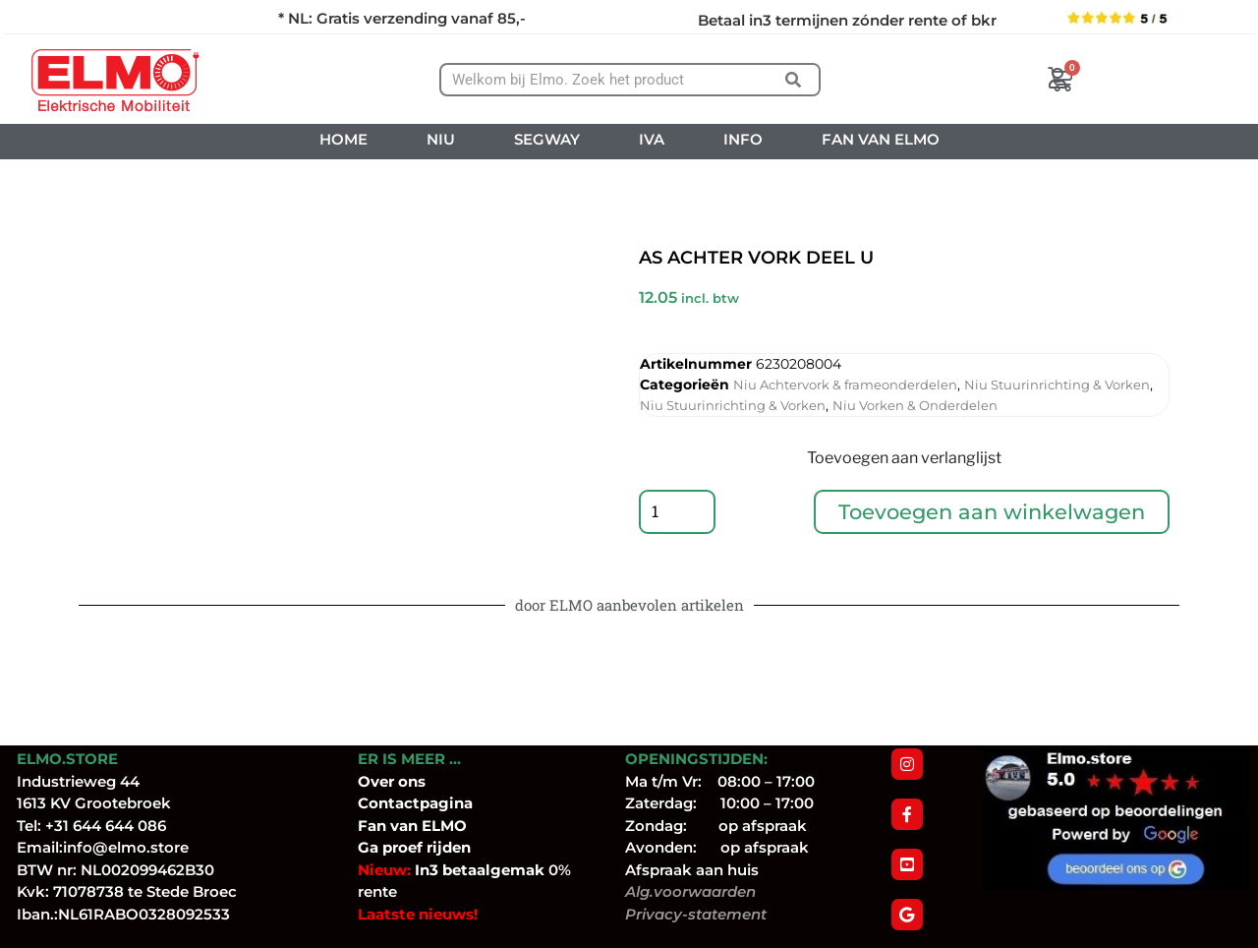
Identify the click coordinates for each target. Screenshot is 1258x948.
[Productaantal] (678, 514)
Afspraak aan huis (692, 869)
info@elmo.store (126, 847)
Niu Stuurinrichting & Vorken (1057, 384)
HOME (343, 139)
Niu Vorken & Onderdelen (915, 405)
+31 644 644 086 (105, 825)
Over (378, 781)
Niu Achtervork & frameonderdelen (845, 384)
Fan (372, 825)
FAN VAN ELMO (881, 139)
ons (412, 781)
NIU (441, 139)
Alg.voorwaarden (690, 891)
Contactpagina (415, 803)
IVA (651, 139)
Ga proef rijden (414, 847)
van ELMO (426, 825)
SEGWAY (547, 139)
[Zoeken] (794, 79)
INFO (743, 139)
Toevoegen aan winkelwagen (992, 514)
